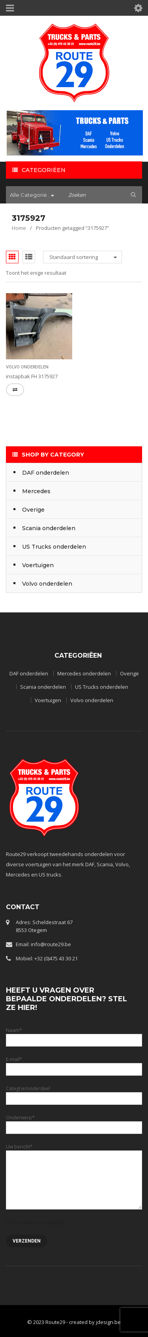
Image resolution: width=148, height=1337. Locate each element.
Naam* (74, 1035)
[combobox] (33, 195)
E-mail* (74, 1064)
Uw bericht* (74, 1163)
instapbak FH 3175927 (32, 376)
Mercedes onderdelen (84, 673)
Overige (129, 673)
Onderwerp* (74, 1122)
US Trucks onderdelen (101, 686)
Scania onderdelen (43, 686)
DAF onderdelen (28, 673)
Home (19, 227)
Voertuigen (48, 700)
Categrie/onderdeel (74, 1093)
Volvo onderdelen (27, 367)
